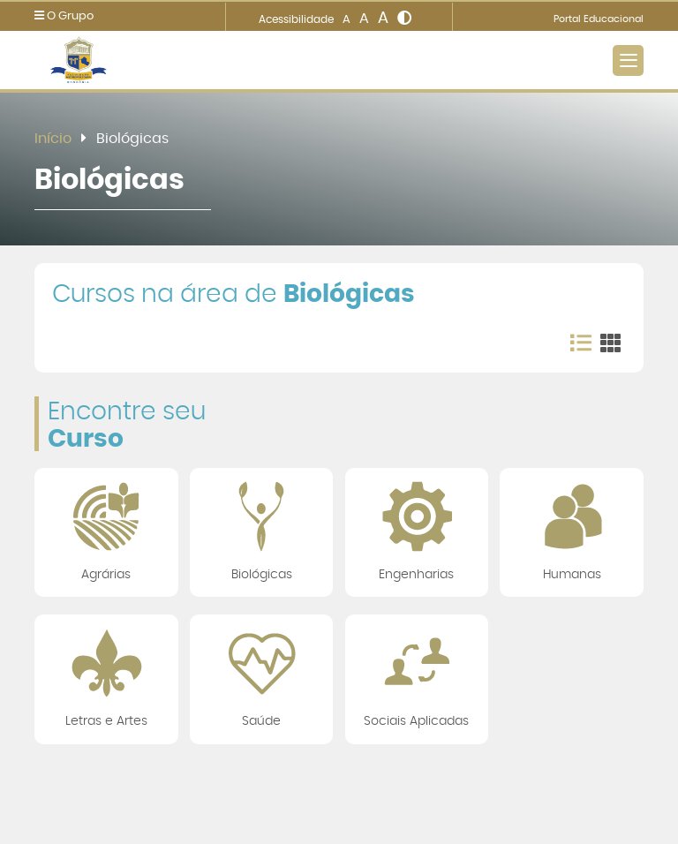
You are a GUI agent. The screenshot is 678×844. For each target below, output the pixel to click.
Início (53, 139)
